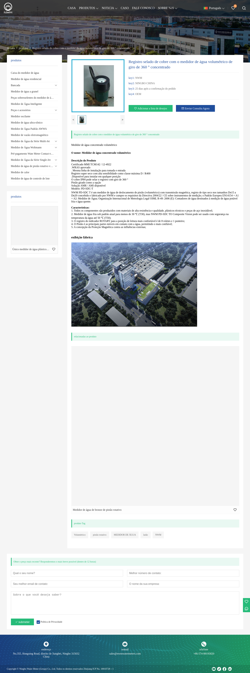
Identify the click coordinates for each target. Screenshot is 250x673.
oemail (125, 649)
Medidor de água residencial (26, 79)
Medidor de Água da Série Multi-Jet (30, 141)
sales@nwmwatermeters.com (125, 653)
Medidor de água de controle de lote (30, 178)
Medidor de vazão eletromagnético (29, 135)
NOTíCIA (108, 8)
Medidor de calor (20, 172)
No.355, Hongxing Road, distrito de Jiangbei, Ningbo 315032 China (46, 655)
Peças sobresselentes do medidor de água (33, 97)
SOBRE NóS (166, 8)
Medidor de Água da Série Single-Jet (31, 159)
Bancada (15, 85)
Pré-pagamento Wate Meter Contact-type (33, 153)
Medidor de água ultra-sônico (27, 122)
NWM (158, 535)
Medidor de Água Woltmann (26, 147)
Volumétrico (80, 535)
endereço (46, 649)
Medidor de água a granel (24, 91)
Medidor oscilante (20, 116)
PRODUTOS (87, 8)
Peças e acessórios (21, 110)
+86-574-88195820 (203, 653)
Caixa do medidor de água (25, 72)
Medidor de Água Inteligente (26, 103)
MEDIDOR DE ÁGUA (125, 535)
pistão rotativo (99, 535)
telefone (203, 649)
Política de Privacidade (51, 622)
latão (145, 535)
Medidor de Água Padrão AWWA (29, 128)
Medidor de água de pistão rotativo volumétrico (34, 166)
